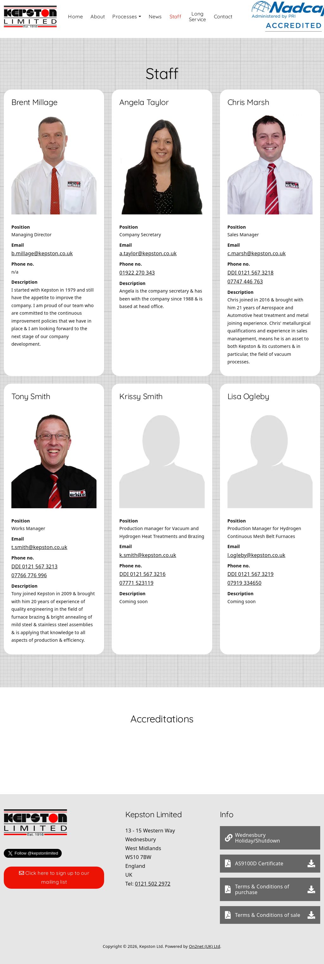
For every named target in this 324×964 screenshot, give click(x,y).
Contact (236, 17)
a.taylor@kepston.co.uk (148, 249)
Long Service (209, 17)
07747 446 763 (245, 277)
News (165, 17)
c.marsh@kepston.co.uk (256, 249)
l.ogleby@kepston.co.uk (256, 550)
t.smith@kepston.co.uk (39, 543)
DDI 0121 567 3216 (142, 569)
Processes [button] (135, 17)
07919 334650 (244, 578)
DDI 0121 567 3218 (250, 268)
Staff (185, 17)
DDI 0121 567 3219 (250, 569)
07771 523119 (136, 578)
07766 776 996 (29, 571)
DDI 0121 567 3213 (34, 562)
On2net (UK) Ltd (204, 942)
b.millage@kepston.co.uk (42, 249)
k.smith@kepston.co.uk (147, 550)
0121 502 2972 (153, 879)
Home (85, 17)
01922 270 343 (137, 268)
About (108, 17)
